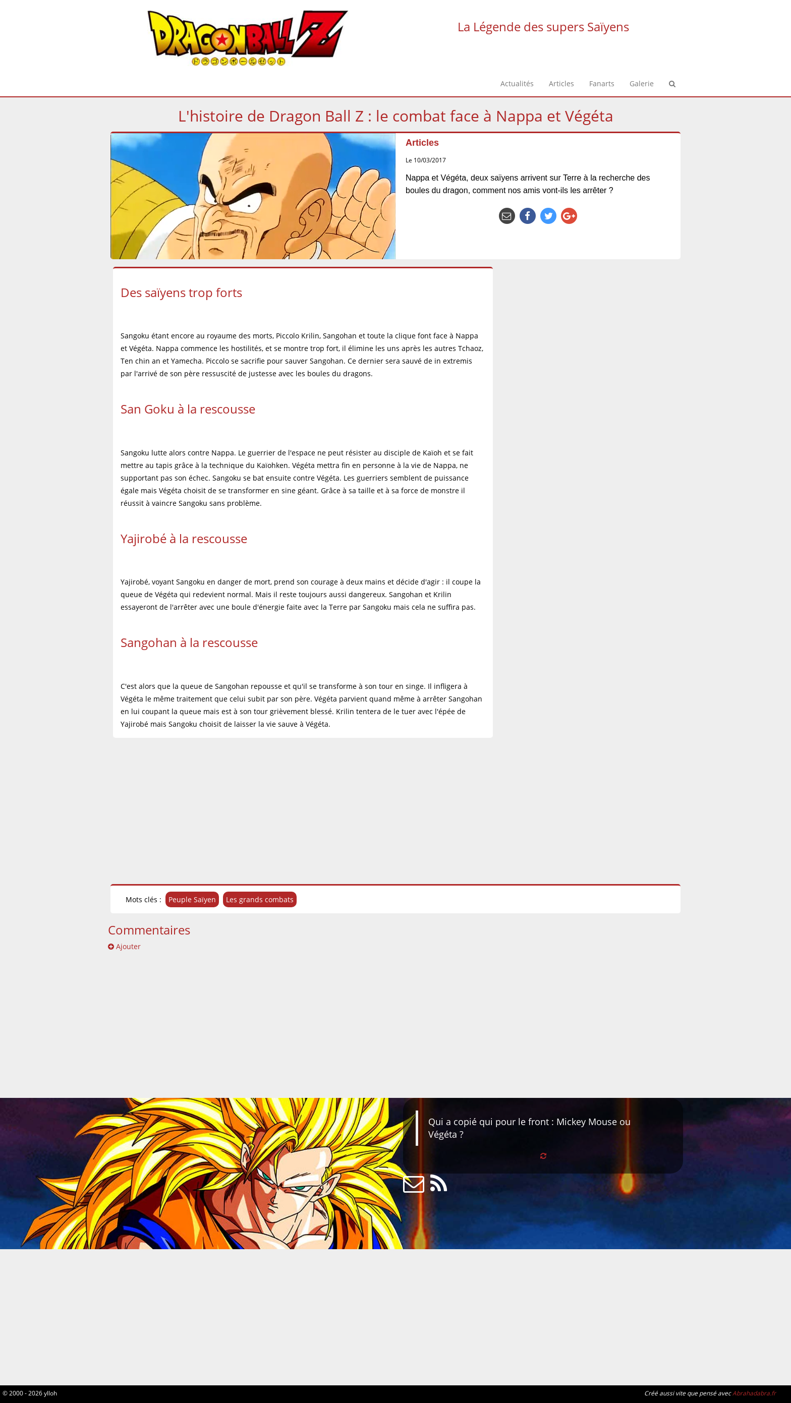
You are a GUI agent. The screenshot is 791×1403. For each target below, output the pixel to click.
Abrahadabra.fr (754, 1393)
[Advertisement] (205, 811)
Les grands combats (260, 899)
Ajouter (124, 946)
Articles (422, 143)
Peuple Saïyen (192, 899)
